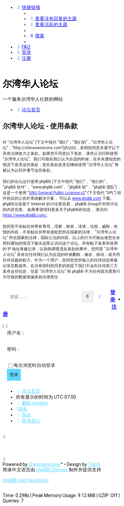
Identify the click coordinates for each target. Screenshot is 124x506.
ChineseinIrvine (44, 464)
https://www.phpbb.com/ (25, 214)
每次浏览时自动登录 (34, 365)
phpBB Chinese (52, 469)
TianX (94, 464)
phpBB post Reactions (26, 480)
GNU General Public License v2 (57, 192)
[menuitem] (53, 18)
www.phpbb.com (86, 198)
